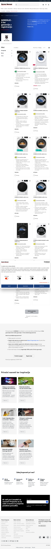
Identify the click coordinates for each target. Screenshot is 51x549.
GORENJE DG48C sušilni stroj (21, 154)
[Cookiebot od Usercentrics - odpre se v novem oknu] (45, 262)
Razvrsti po (35, 47)
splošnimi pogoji (38, 505)
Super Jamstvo (17, 521)
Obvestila (3, 537)
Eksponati (16, 0)
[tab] (6, 51)
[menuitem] (2, 8)
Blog (2, 0)
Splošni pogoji (4, 530)
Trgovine (40, 0)
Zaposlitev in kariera (30, 523)
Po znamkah (3, 11)
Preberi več (5, 400)
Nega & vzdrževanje (6, 536)
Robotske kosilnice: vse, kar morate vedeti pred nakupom (25, 388)
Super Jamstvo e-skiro (19, 523)
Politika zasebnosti (19, 547)
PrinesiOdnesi (17, 537)
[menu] (25, 9)
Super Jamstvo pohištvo (19, 525)
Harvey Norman (30, 520)
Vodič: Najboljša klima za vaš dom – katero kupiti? (8, 420)
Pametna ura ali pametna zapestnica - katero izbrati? (25, 451)
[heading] (6, 50)
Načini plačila (4, 521)
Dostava (3, 523)
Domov (2, 15)
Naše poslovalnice (30, 521)
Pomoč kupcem (5, 520)
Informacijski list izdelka (22, 71)
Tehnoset (16, 534)
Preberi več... (30, 26)
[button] (43, 4)
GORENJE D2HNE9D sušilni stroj (40, 110)
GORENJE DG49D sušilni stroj (39, 154)
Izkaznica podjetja (30, 532)
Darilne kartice (11, 0)
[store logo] (6, 4)
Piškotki (33, 547)
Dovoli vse (42, 286)
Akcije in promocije (14, 11)
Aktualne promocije (18, 536)
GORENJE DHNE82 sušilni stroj (40, 197)
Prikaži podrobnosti (43, 282)
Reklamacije (4, 527)
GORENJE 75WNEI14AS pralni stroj (22, 68)
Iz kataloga (8, 11)
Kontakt (48, 0)
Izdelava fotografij (18, 529)
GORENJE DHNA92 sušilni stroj (21, 197)
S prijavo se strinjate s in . (36, 506)
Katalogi (44, 0)
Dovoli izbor (25, 286)
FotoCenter (6, 0)
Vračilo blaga (4, 529)
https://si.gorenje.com (33, 340)
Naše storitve (17, 520)
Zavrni (9, 286)
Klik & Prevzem (4, 525)
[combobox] (28, 4)
